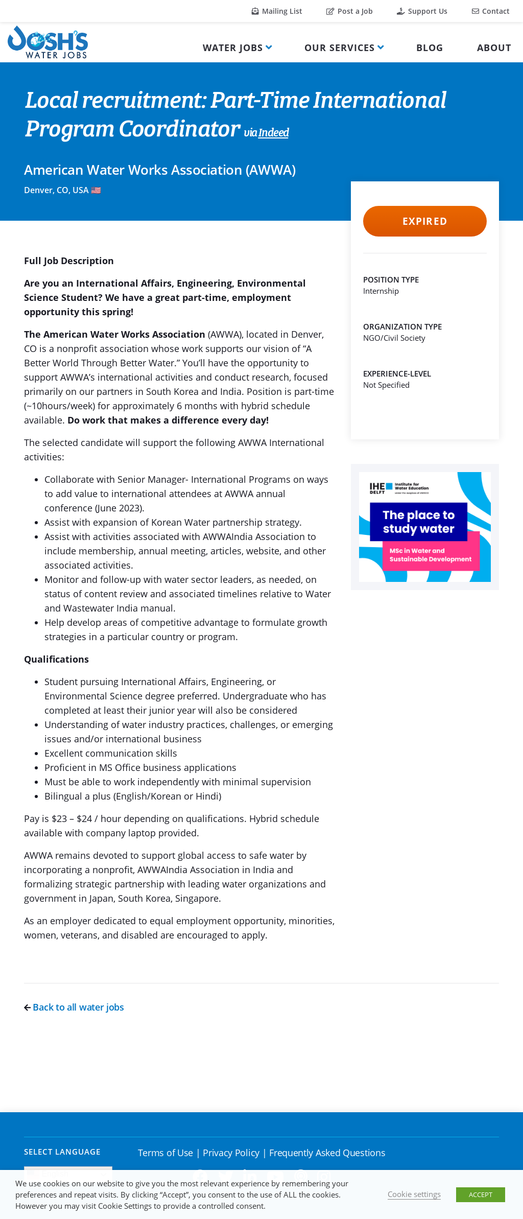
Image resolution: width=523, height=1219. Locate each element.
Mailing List (277, 11)
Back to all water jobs (74, 1007)
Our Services (339, 47)
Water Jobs (233, 47)
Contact (491, 11)
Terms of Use (165, 1152)
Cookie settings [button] (414, 1194)
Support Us (422, 11)
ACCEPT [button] (480, 1194)
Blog (429, 47)
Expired (424, 221)
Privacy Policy (231, 1152)
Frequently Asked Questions (327, 1152)
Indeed (273, 133)
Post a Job (349, 11)
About (494, 47)
